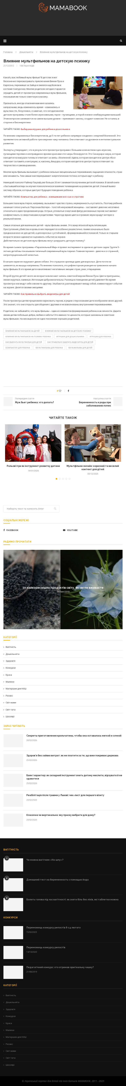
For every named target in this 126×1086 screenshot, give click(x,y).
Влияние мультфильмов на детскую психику (68, 331)
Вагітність (11, 646)
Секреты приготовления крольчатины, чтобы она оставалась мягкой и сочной (73, 735)
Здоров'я (10, 660)
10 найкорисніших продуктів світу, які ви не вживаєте (63, 587)
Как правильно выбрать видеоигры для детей (70, 342)
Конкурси (11, 667)
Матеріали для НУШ (16, 688)
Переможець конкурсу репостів (45, 947)
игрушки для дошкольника (70, 336)
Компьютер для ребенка (18, 347)
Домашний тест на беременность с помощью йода (57, 879)
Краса (9, 674)
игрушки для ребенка (100, 336)
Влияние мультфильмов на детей (23, 331)
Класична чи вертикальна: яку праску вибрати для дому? (60, 815)
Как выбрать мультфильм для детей (24, 342)
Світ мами (11, 702)
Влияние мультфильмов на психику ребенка (28, 336)
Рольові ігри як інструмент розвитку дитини (33, 466)
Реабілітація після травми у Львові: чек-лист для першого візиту (65, 795)
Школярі (10, 716)
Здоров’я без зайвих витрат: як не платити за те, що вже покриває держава (72, 755)
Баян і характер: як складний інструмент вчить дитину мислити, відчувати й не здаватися (74, 777)
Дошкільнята (26, 52)
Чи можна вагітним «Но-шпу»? (44, 859)
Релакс (9, 695)
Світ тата (10, 709)
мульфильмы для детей (80, 347)
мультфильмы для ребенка (49, 347)
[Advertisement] (63, 25)
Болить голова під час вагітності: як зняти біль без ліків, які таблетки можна (72, 899)
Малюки (10, 681)
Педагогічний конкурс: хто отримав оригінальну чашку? (60, 967)
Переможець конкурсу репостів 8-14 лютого (53, 927)
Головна (7, 52)
